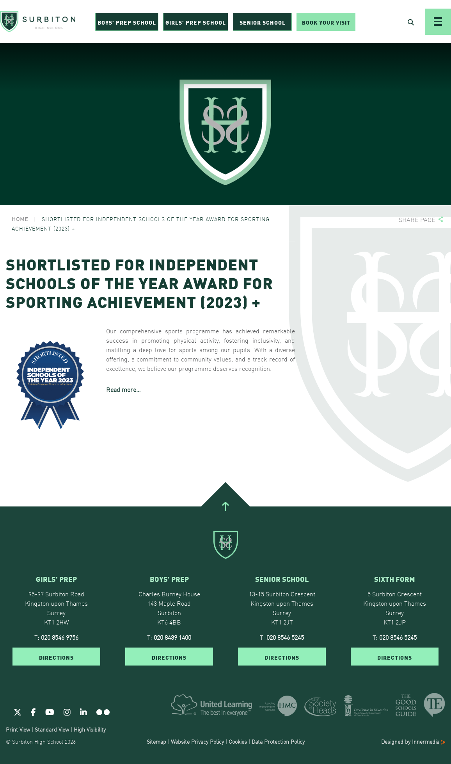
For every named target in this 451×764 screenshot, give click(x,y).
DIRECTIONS (56, 657)
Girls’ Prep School (195, 22)
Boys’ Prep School (127, 22)
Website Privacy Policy (197, 741)
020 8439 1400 (172, 637)
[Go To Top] (225, 506)
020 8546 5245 (285, 637)
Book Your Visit (326, 22)
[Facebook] (33, 711)
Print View (18, 729)
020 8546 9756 (59, 637)
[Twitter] (17, 711)
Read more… (123, 389)
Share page (417, 219)
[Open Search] (411, 22)
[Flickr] (103, 711)
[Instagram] (67, 711)
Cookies (238, 741)
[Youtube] (49, 711)
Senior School (263, 22)
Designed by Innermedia (413, 741)
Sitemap (156, 741)
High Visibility (90, 729)
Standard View (52, 729)
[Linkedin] (83, 711)
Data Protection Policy (278, 741)
